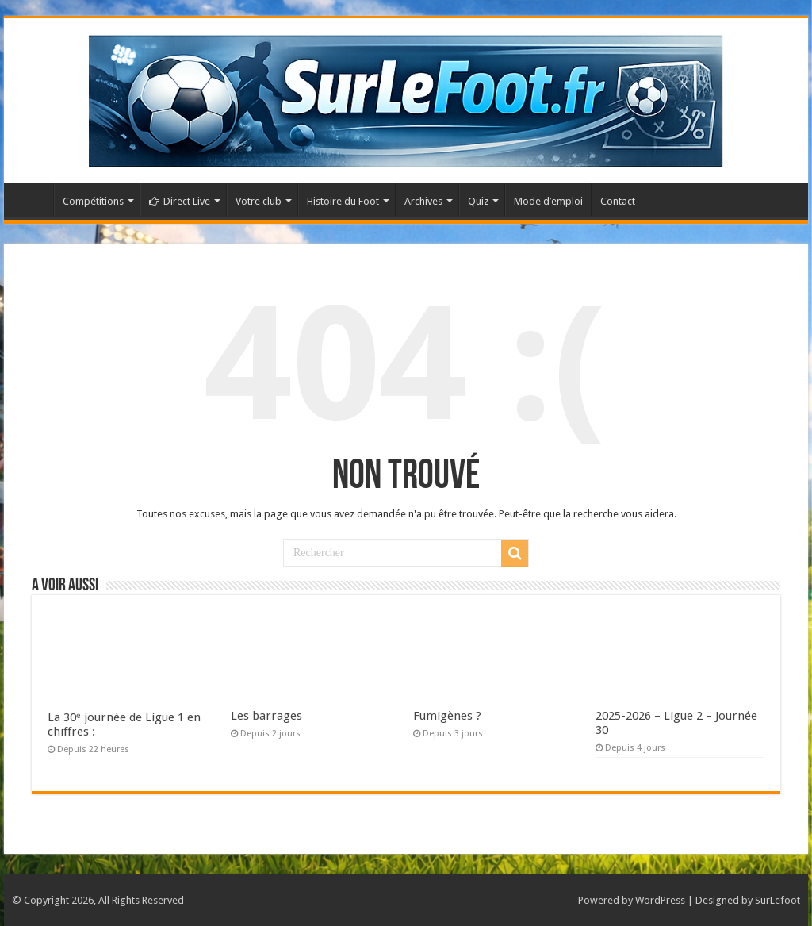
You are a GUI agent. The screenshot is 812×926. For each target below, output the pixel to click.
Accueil (32, 199)
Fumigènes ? (447, 716)
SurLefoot (777, 900)
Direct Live (179, 201)
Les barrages (266, 716)
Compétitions (93, 201)
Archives (423, 201)
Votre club (259, 201)
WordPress (660, 900)
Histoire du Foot (343, 201)
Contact (617, 201)
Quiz (478, 201)
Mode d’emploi (548, 201)
